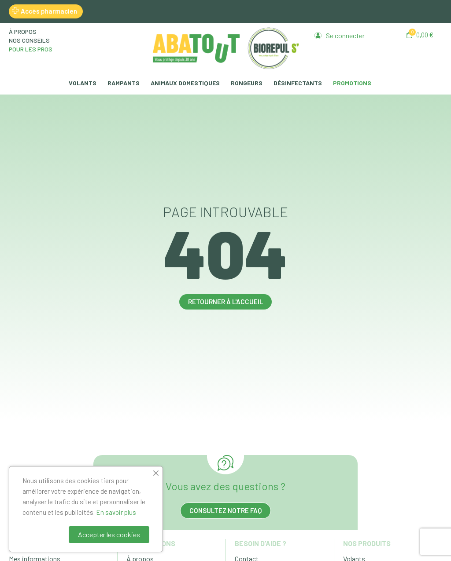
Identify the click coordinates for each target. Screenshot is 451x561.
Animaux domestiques (185, 83)
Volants (82, 83)
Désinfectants (298, 83)
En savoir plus (116, 512)
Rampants (123, 83)
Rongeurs (246, 83)
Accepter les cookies (109, 534)
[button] (419, 35)
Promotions (352, 83)
